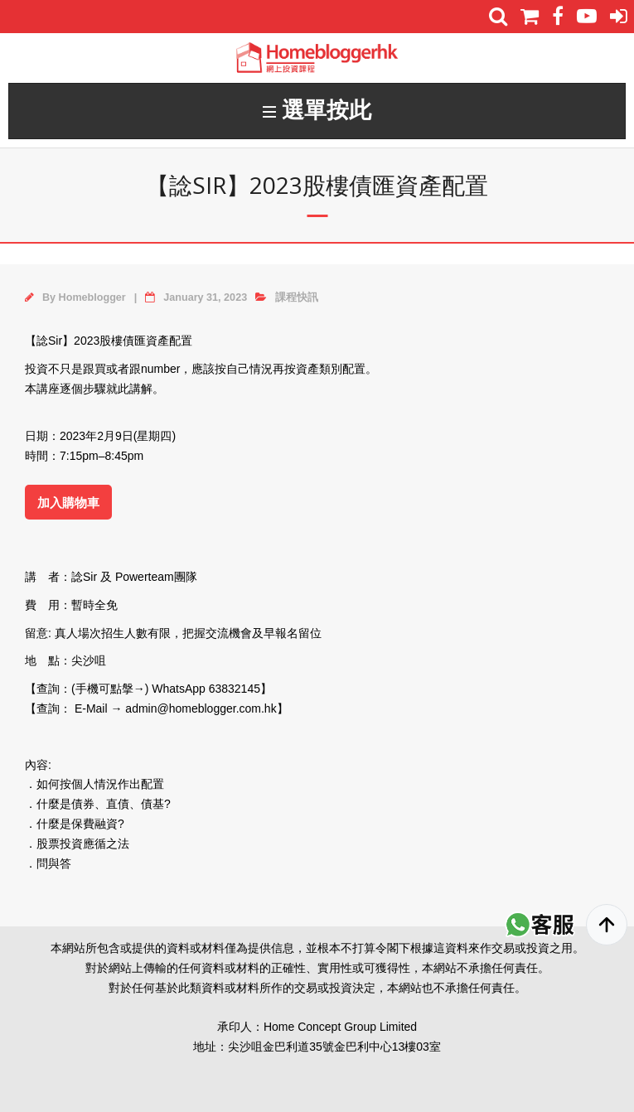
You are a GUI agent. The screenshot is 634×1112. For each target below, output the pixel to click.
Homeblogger (92, 297)
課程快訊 (296, 297)
